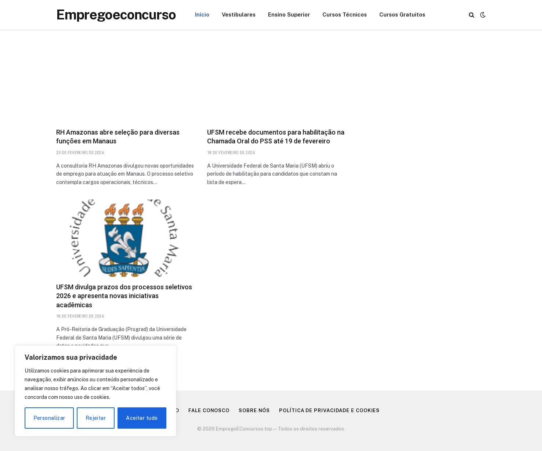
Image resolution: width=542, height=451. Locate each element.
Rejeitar (96, 418)
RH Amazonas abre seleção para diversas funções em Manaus (118, 136)
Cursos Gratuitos (402, 14)
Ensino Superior (289, 14)
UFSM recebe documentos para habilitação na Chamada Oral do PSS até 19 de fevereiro (275, 136)
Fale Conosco (209, 410)
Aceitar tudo (142, 418)
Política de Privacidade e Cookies (329, 410)
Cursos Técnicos (344, 14)
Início (202, 14)
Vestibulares (239, 14)
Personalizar (49, 418)
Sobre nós (254, 410)
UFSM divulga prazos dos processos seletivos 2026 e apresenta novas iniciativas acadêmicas (124, 296)
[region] (95, 390)
